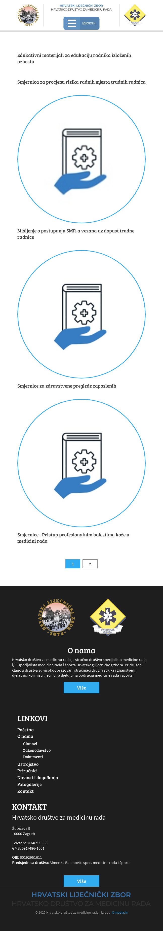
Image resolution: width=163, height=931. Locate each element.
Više (81, 687)
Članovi (30, 743)
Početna (25, 730)
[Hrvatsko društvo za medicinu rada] (81, 7)
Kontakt (25, 791)
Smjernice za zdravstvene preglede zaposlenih (66, 386)
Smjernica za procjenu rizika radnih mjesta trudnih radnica (81, 82)
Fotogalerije (29, 784)
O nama (25, 736)
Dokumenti (33, 756)
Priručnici (27, 771)
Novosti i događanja (37, 777)
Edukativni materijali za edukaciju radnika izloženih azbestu (74, 58)
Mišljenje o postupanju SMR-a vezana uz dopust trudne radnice (75, 233)
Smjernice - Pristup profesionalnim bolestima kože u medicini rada (73, 537)
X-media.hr (120, 912)
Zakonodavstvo (37, 750)
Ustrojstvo (28, 764)
